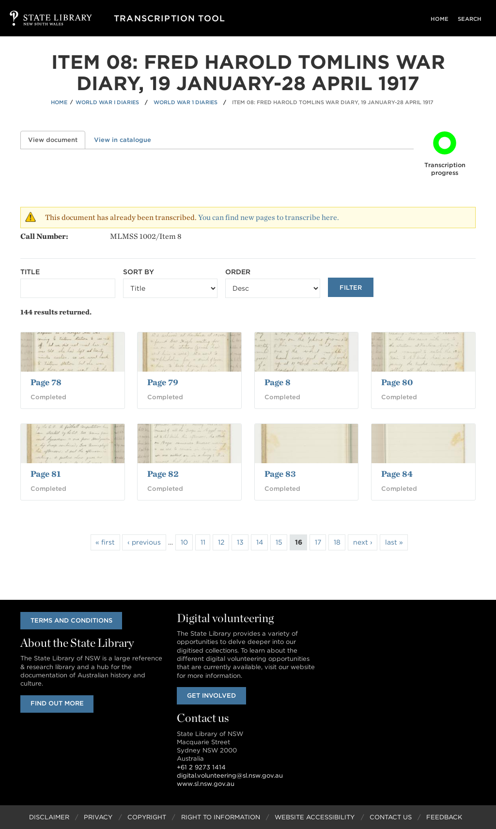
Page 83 (280, 474)
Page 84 (397, 474)
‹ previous (144, 542)
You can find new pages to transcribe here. (268, 217)
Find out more (57, 703)
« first (105, 542)
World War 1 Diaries (185, 102)
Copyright (146, 817)
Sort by (138, 272)
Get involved (211, 695)
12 (221, 542)
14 (259, 542)
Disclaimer (49, 817)
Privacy (98, 817)
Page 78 (46, 382)
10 (184, 542)
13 (240, 542)
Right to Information (220, 817)
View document (56, 139)
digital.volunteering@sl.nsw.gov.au (230, 775)
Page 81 (46, 474)
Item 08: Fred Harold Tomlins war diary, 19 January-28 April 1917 (333, 102)
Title (30, 272)
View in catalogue (122, 139)
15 (279, 542)
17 (318, 542)
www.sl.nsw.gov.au (205, 784)
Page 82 (163, 474)
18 (337, 542)
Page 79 (162, 382)
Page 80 (397, 382)
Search (471, 19)
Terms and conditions (72, 620)
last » (394, 542)
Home (445, 19)
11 (203, 542)
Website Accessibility (315, 817)
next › (362, 542)
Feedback (444, 817)
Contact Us (391, 817)
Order (237, 272)
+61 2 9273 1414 (201, 767)
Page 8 (277, 382)
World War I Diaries (107, 102)
